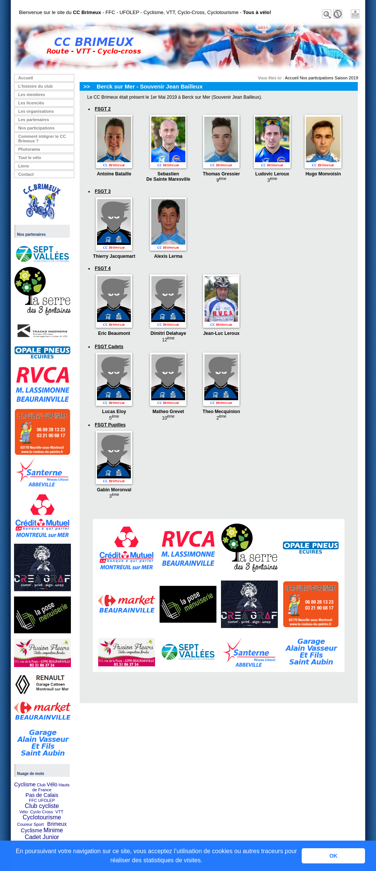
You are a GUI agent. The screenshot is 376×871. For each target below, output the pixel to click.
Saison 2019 (346, 78)
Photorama (29, 149)
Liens (23, 166)
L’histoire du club (35, 86)
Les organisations (36, 111)
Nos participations (36, 128)
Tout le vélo (29, 157)
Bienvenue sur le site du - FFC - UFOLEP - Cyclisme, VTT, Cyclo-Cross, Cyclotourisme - (145, 12)
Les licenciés (31, 103)
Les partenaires (33, 119)
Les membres (31, 94)
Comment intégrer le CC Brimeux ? (42, 138)
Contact (26, 174)
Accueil (25, 78)
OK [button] (333, 856)
